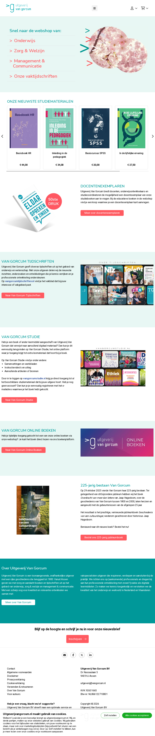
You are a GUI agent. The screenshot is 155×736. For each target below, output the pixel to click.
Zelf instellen (110, 715)
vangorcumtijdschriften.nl (19, 281)
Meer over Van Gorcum (18, 602)
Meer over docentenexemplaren (102, 212)
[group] (23, 137)
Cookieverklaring (16, 683)
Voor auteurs (13, 694)
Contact (11, 668)
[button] (152, 136)
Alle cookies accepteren (137, 715)
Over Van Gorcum (16, 690)
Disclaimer (12, 676)
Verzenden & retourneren (20, 686)
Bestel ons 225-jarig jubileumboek (103, 537)
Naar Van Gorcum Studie (19, 399)
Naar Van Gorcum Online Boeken (23, 449)
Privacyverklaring (16, 679)
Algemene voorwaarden (19, 672)
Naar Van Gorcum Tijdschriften (22, 295)
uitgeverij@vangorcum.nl (93, 683)
